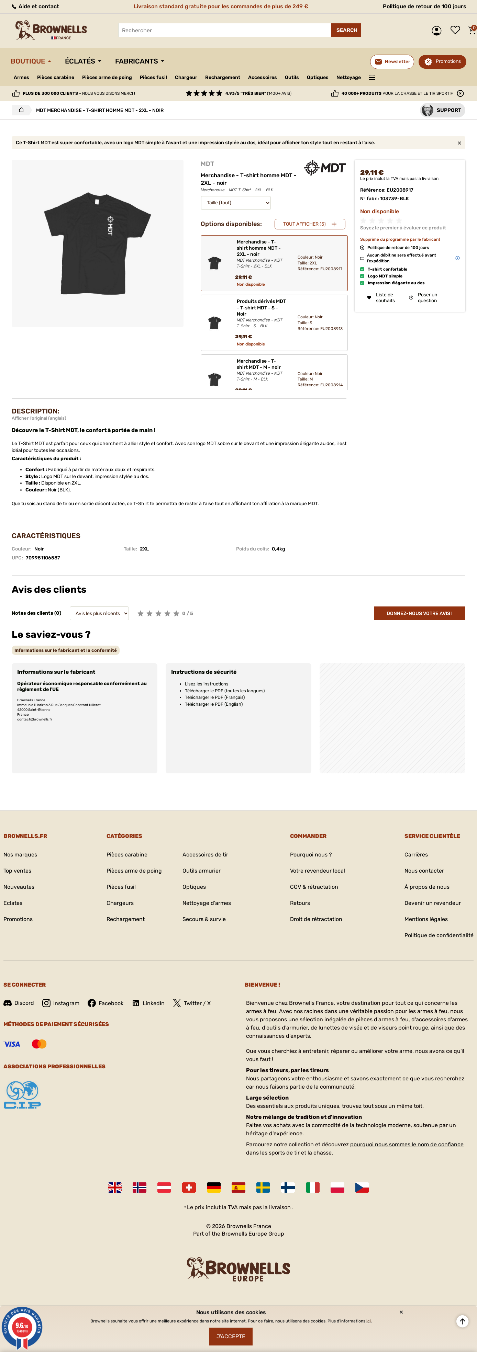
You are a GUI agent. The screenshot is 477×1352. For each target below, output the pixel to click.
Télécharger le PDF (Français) (215, 697)
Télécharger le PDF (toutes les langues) (225, 690)
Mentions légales (426, 919)
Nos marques (20, 854)
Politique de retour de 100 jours (424, 6)
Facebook (105, 1003)
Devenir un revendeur (432, 903)
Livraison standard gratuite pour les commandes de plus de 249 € (221, 6)
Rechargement (222, 77)
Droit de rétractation (316, 919)
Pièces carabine (55, 77)
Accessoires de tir (205, 854)
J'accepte (231, 1336)
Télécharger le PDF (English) (214, 704)
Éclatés (80, 61)
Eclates (12, 903)
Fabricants (136, 61)
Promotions (448, 61)
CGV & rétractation (314, 887)
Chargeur (186, 77)
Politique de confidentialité (439, 935)
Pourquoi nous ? (311, 854)
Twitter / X (192, 1003)
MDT (207, 164)
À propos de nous (427, 887)
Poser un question (423, 298)
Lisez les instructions (207, 683)
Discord (18, 1003)
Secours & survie (204, 919)
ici (368, 1321)
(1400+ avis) (258, 93)
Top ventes (17, 870)
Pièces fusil (153, 77)
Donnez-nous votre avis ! (420, 613)
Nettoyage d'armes (206, 903)
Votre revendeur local (317, 870)
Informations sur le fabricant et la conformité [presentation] (65, 650)
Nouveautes (18, 887)
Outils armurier (201, 870)
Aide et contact (35, 6)
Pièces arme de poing (107, 77)
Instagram (60, 1003)
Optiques (318, 77)
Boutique (28, 61)
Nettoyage (348, 77)
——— (372, 77)
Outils (292, 77)
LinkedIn (148, 1003)
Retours (300, 903)
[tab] (66, 650)
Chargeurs (120, 903)
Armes (21, 77)
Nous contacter (424, 870)
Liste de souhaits (457, 30)
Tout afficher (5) (304, 224)
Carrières (416, 854)
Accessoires (262, 77)
